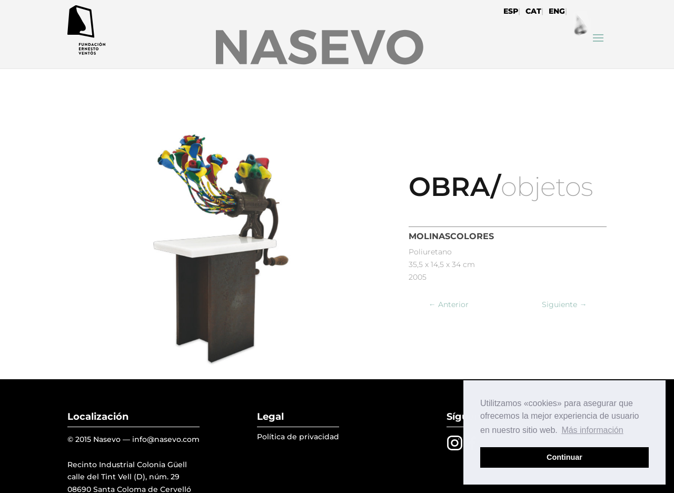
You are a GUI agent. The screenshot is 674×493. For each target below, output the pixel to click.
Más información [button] (592, 430)
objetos (547, 187)
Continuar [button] (564, 457)
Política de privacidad (298, 436)
